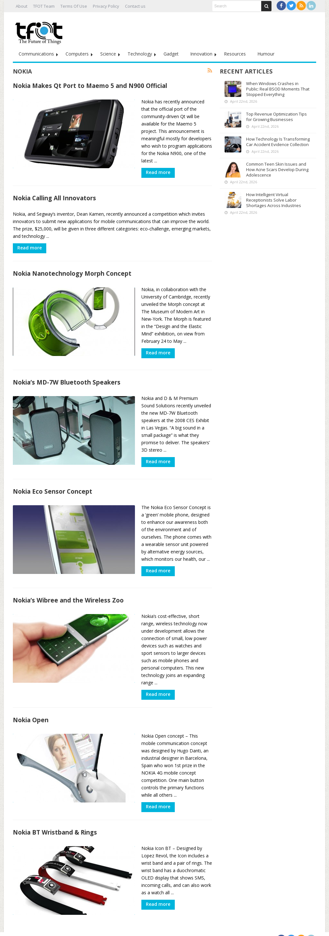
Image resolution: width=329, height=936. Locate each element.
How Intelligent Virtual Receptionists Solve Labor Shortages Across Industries (273, 200)
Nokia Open (31, 712)
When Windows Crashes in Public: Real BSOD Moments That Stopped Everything (277, 89)
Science (108, 54)
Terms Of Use (73, 6)
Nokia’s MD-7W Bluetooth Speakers (66, 380)
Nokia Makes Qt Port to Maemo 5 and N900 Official (90, 86)
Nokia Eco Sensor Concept (52, 486)
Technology (140, 54)
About (21, 6)
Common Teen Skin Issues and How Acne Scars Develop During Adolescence (277, 169)
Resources (235, 54)
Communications (36, 54)
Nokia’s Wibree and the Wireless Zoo (68, 592)
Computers (77, 54)
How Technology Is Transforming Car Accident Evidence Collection (278, 141)
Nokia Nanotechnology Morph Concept (72, 273)
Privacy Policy (106, 6)
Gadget (171, 54)
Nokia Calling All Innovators (54, 198)
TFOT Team (44, 6)
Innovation (201, 54)
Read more (158, 172)
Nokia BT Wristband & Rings (55, 824)
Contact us (135, 6)
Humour (265, 54)
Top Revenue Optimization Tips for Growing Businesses (276, 116)
